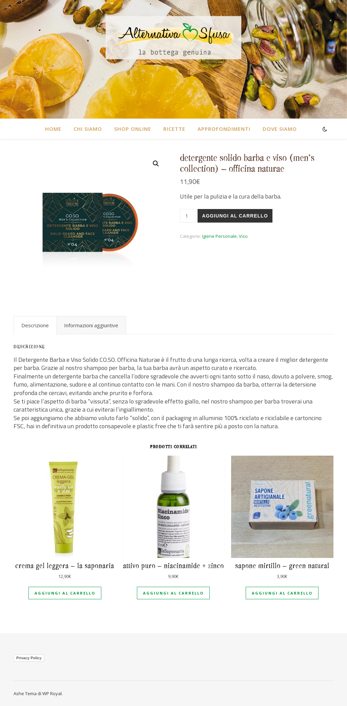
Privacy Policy (29, 658)
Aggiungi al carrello (235, 216)
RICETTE (174, 128)
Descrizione (35, 325)
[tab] (35, 325)
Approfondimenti (224, 128)
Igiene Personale (219, 236)
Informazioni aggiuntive (91, 325)
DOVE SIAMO (280, 128)
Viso (243, 236)
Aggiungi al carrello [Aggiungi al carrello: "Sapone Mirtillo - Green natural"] (282, 593)
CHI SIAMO (88, 128)
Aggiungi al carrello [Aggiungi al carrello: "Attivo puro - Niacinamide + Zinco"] (173, 593)
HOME (53, 128)
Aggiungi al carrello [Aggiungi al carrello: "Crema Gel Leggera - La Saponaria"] (65, 593)
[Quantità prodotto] (188, 216)
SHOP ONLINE (132, 128)
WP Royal (52, 693)
